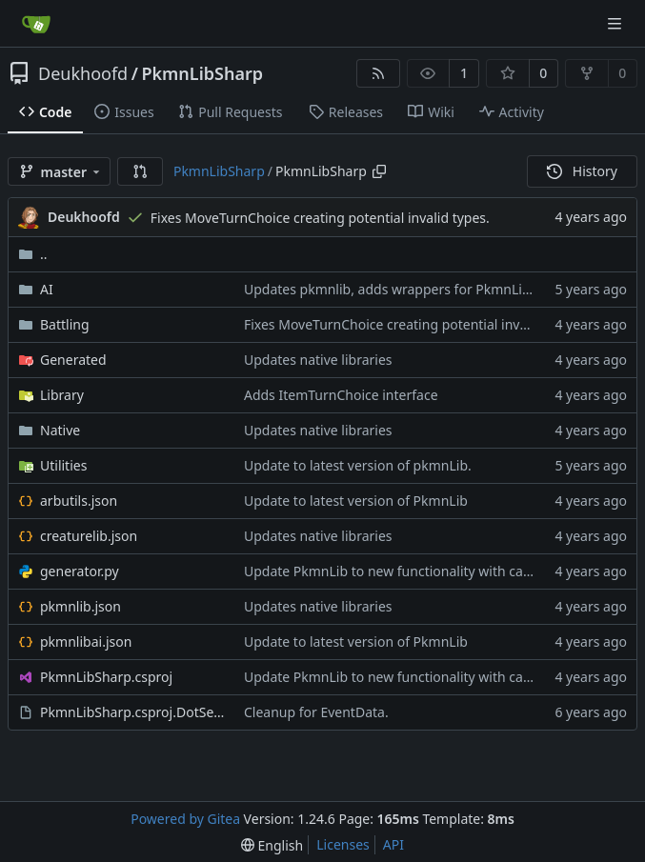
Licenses (343, 844)
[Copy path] (379, 171)
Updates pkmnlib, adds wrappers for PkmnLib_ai (395, 289)
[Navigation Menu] (616, 23)
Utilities (63, 465)
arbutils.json (78, 500)
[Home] (36, 24)
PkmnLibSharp (202, 73)
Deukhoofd (83, 73)
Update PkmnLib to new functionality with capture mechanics (435, 571)
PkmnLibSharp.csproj (106, 677)
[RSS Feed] (378, 73)
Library (62, 395)
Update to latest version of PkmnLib (356, 500)
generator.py (79, 571)
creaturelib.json (88, 536)
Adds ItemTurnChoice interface (341, 395)
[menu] (272, 845)
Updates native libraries (318, 360)
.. (33, 254)
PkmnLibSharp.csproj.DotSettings (132, 712)
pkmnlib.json (80, 606)
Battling (65, 324)
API (393, 844)
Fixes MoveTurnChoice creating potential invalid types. (320, 218)
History (582, 171)
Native (60, 430)
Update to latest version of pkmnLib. (358, 465)
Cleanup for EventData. (316, 712)
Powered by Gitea (185, 819)
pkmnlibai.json (85, 641)
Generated (73, 360)
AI (46, 289)
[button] (140, 171)
